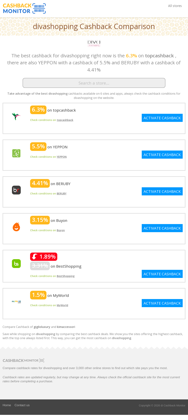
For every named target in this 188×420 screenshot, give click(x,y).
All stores (175, 6)
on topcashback (53, 110)
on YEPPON (49, 146)
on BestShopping (55, 266)
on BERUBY (50, 183)
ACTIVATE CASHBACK (162, 117)
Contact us (22, 405)
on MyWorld (49, 295)
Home (7, 405)
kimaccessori (66, 327)
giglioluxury (42, 327)
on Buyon (48, 220)
